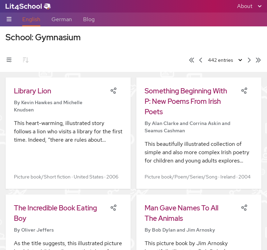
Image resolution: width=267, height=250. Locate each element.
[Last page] (258, 60)
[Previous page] (200, 60)
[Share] (113, 90)
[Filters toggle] (9, 60)
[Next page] (249, 60)
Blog (89, 19)
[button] (68, 133)
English (31, 19)
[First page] (191, 60)
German (61, 19)
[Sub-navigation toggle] (9, 19)
